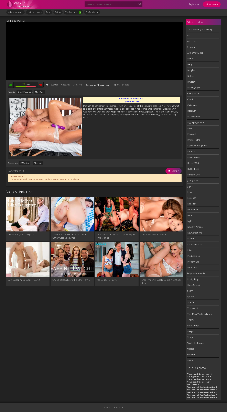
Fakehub (191, 151)
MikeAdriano (193, 209)
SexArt (190, 290)
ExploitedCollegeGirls (197, 145)
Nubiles (190, 238)
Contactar (118, 407)
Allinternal (191, 41)
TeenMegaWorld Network (199, 314)
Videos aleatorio (15, 12)
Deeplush (191, 110)
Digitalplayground (195, 122)
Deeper (190, 331)
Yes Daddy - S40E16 (107, 279)
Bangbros (191, 70)
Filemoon (38, 163)
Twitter (58, 12)
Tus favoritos (73, 12)
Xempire (191, 337)
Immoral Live (193, 174)
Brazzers (191, 81)
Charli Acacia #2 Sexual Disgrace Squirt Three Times (116, 236)
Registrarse (194, 4)
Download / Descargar (97, 85)
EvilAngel (191, 134)
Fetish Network (194, 157)
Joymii (190, 186)
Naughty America (195, 227)
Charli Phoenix (24, 92)
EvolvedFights (193, 139)
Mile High (191, 203)
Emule (190, 360)
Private (190, 250)
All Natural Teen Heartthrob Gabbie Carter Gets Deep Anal (69, 236)
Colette (190, 99)
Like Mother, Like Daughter (21, 234)
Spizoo (190, 296)
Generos (191, 354)
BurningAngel (193, 87)
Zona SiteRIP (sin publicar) (199, 29)
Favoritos (52, 84)
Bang (189, 64)
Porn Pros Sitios (194, 244)
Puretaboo (192, 267)
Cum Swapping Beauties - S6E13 (24, 279)
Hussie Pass (193, 168)
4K (188, 35)
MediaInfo (77, 84)
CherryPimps (193, 93)
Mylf (189, 221)
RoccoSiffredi (193, 285)
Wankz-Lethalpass (195, 343)
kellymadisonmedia (196, 273)
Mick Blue (39, 92)
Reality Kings (193, 279)
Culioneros (192, 105)
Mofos (190, 215)
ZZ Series (24, 163)
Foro (48, 12)
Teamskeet (192, 308)
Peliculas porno (35, 12)
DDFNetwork (193, 116)
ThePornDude (92, 12)
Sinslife (190, 302)
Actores (107, 407)
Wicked (190, 348)
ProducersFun (193, 256)
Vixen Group (193, 325)
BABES (190, 58)
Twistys (190, 319)
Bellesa (190, 76)
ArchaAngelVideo (195, 52)
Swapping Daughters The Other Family (71, 279)
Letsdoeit (191, 197)
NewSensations (194, 232)
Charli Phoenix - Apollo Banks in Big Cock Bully (161, 281)
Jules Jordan (192, 180)
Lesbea (190, 192)
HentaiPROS (193, 163)
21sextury (191, 47)
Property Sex (193, 261)
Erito (189, 128)
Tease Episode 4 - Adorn (153, 234)
